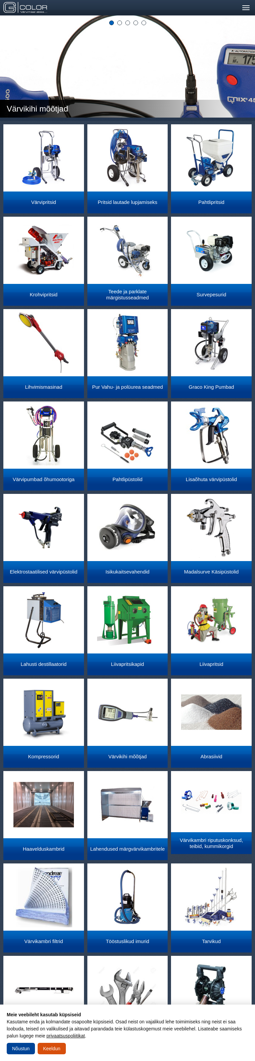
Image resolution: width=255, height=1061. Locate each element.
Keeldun (51, 1048)
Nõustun (21, 1048)
